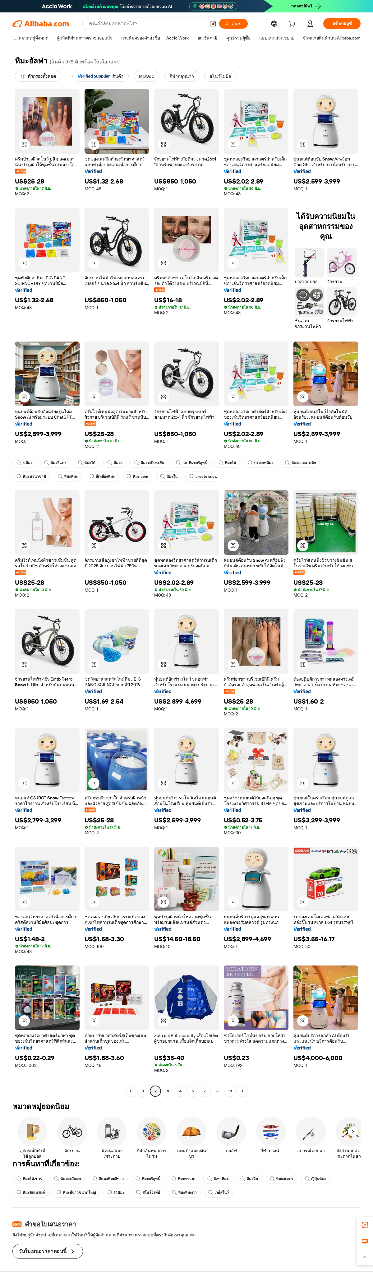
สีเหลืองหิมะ (102, 476)
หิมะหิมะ (68, 476)
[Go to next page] (242, 1091)
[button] (213, 23)
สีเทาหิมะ (217, 1178)
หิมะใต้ (86, 462)
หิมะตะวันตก (67, 1178)
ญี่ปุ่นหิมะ (315, 1178)
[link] (365, 1225)
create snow (203, 476)
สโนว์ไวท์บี (148, 1192)
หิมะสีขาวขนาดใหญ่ (76, 1192)
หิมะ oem (137, 476)
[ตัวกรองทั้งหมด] (38, 76)
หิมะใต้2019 (29, 1178)
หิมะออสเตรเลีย (300, 462)
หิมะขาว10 (184, 1178)
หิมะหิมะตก (184, 1192)
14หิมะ (116, 1192)
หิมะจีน (249, 1178)
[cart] (293, 24)
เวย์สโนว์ (218, 1192)
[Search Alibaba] (146, 23)
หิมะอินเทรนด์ (30, 1192)
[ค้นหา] (233, 24)
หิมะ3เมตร (281, 1178)
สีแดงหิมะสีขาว (108, 1178)
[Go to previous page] (130, 1091)
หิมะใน (168, 476)
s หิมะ (24, 462)
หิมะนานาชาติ (31, 476)
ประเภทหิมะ (260, 462)
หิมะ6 (114, 462)
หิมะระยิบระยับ (149, 462)
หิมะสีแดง (55, 462)
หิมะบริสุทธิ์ (148, 1178)
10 (230, 1091)
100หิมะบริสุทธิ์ (191, 462)
